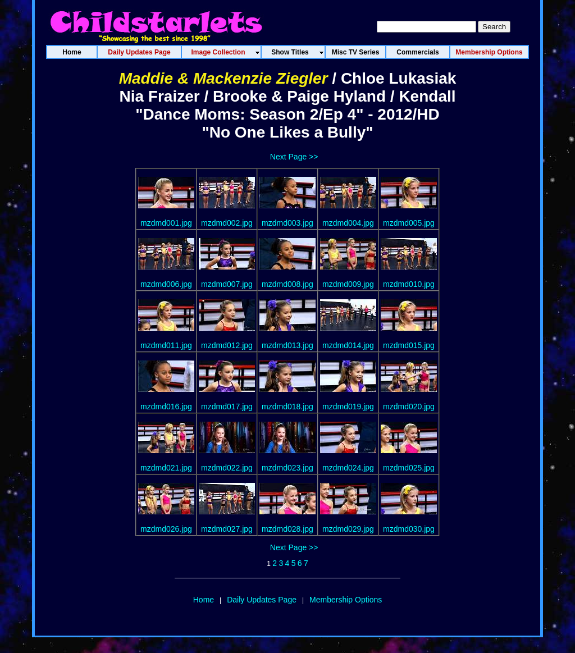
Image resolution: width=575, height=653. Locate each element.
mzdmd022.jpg (227, 467)
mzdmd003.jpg (287, 222)
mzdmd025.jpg (409, 467)
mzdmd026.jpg (166, 528)
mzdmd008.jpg (287, 284)
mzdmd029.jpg (348, 528)
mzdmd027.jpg (227, 528)
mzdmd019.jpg (348, 406)
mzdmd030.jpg (409, 528)
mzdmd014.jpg (348, 345)
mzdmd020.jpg (409, 406)
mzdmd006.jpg (166, 284)
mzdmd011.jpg (166, 345)
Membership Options (345, 599)
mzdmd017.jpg (227, 406)
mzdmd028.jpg (287, 528)
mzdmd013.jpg (287, 345)
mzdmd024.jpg (348, 467)
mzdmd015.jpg (409, 345)
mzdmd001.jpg (166, 222)
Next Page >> (294, 156)
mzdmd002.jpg (227, 222)
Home (203, 599)
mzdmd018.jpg (287, 406)
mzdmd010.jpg (409, 284)
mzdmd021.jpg (166, 467)
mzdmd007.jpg (227, 284)
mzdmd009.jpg (348, 284)
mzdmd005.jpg (409, 222)
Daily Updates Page (261, 599)
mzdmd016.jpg (166, 406)
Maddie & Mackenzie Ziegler (223, 78)
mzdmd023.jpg (287, 467)
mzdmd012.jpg (227, 345)
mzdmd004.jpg (348, 222)
